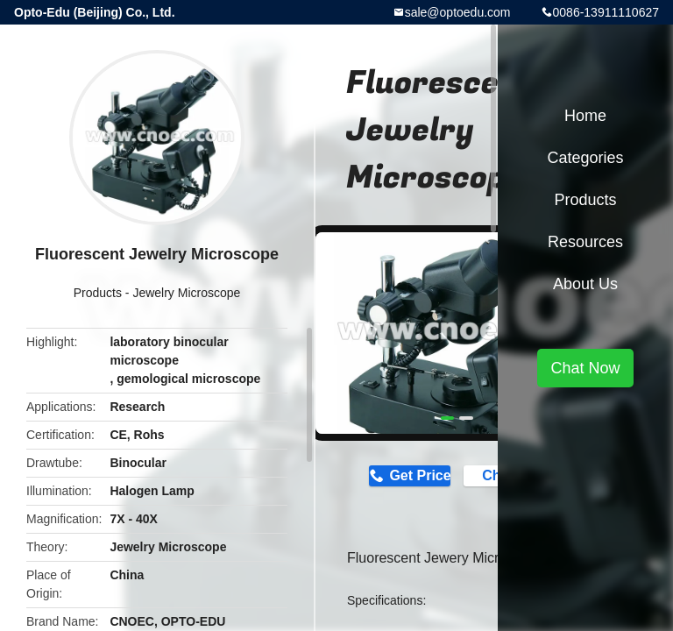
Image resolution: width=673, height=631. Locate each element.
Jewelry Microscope (186, 293)
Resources (585, 242)
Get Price (419, 475)
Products (98, 293)
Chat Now (585, 368)
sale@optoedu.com (458, 12)
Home (585, 115)
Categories (585, 158)
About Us (585, 284)
